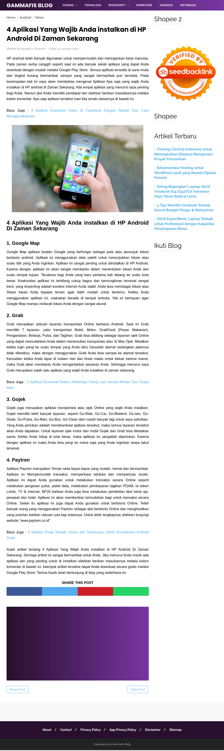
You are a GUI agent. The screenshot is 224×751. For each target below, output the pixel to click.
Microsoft (117, 5)
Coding (68, 5)
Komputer (144, 5)
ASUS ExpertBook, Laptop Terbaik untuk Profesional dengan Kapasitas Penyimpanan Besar (184, 224)
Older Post (137, 690)
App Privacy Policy (123, 730)
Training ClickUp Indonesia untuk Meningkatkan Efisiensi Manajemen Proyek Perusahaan (183, 154)
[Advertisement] (77, 641)
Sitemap (177, 730)
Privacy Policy (90, 730)
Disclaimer (154, 730)
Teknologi (93, 5)
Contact (65, 730)
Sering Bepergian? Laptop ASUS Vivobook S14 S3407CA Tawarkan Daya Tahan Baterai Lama (182, 192)
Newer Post (17, 690)
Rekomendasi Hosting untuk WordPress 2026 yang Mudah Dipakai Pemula (185, 173)
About (45, 730)
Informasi (188, 5)
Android (166, 5)
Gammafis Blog (30, 5)
